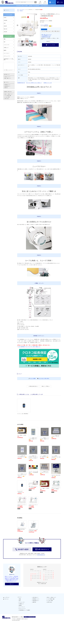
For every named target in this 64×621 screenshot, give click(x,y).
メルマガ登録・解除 (8, 97)
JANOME (5, 20)
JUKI (5, 23)
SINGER (5, 26)
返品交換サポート (36, 600)
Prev (17, 25)
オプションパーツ (22, 608)
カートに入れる (50, 45)
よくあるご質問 (7, 98)
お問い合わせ (7, 100)
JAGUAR (5, 31)
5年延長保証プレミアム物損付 (8, 59)
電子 (4, 41)
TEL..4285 (16, 620)
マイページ (6, 10)
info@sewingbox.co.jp (41, 554)
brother (5, 17)
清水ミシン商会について (8, 95)
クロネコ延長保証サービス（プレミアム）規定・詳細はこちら (29, 346)
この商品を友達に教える (32, 386)
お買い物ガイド (35, 597)
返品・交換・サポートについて (47, 34)
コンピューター (6, 44)
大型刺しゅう (6, 47)
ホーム (18, 9)
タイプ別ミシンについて (8, 71)
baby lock (21, 10)
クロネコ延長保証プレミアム (46, 35)
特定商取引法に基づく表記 (46, 36)
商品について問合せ (45, 386)
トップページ (6, 597)
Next (38, 25)
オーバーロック (22, 9)
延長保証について (7, 86)
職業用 (5, 50)
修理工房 (6, 89)
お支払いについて (7, 78)
